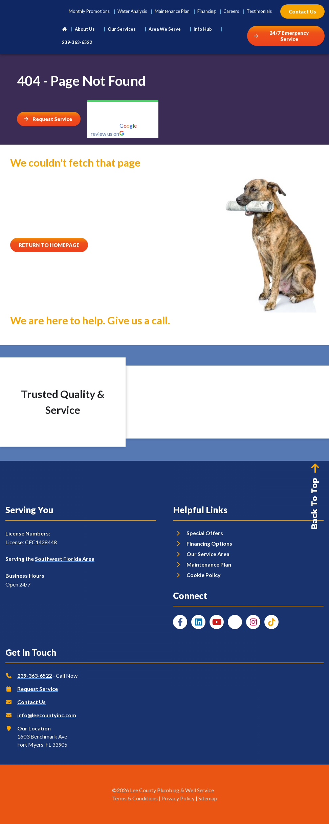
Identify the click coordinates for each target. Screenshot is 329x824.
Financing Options (209, 543)
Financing (206, 11)
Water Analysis (132, 11)
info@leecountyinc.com (46, 715)
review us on (108, 133)
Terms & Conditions (135, 798)
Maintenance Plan (172, 11)
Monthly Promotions (89, 11)
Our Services (122, 29)
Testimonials (259, 11)
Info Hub (203, 29)
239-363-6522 (77, 42)
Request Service (37, 688)
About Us (85, 29)
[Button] (302, 11)
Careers (231, 11)
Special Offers (205, 533)
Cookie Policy (204, 575)
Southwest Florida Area (64, 558)
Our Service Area (208, 554)
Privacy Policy (178, 798)
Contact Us (31, 702)
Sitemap (207, 798)
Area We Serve (165, 29)
